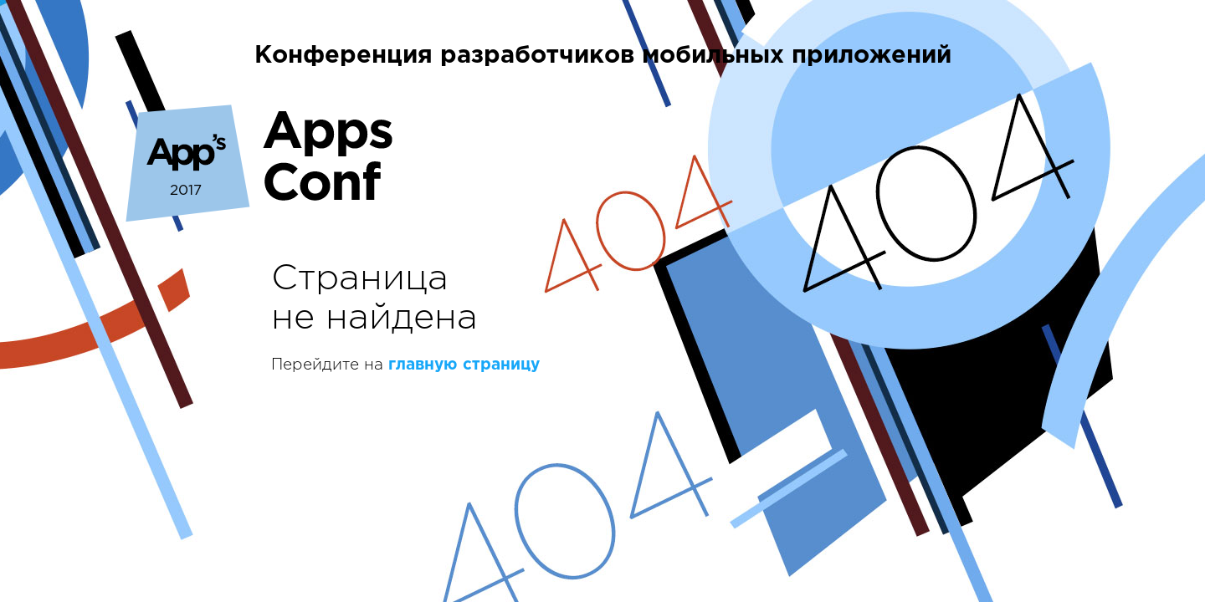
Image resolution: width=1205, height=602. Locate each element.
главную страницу (464, 365)
